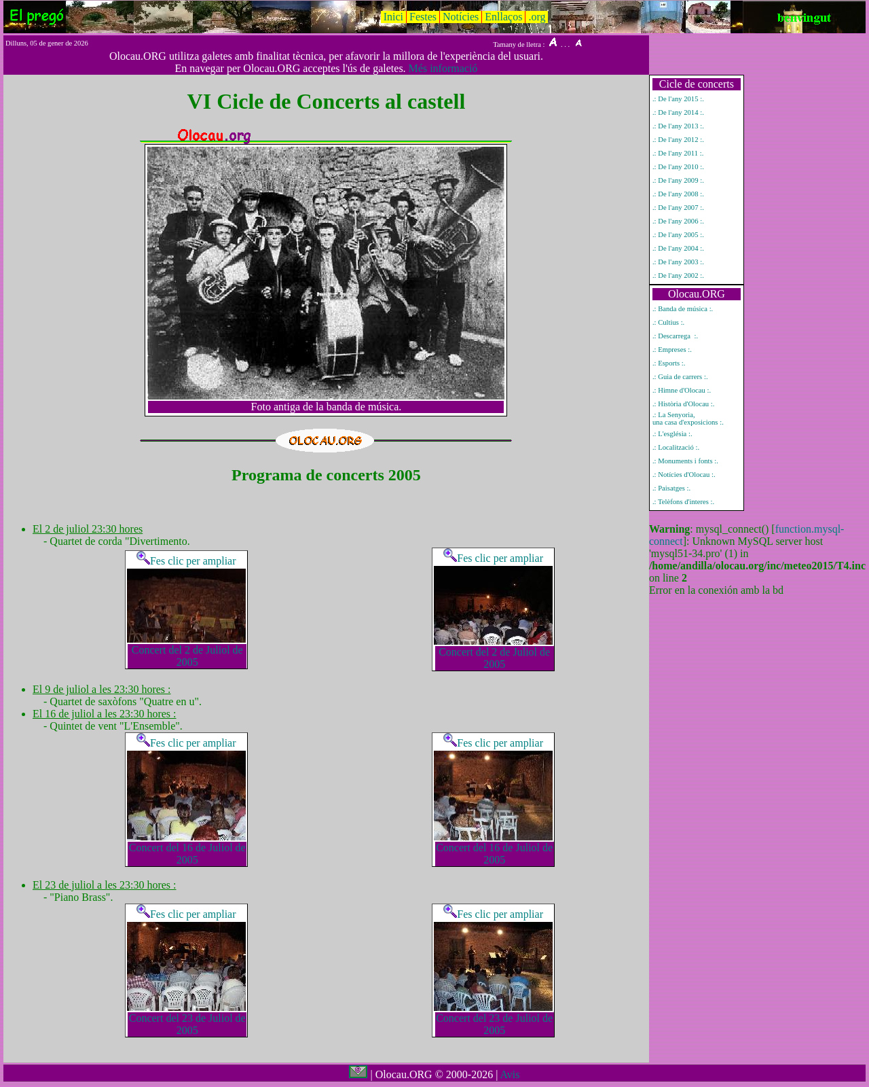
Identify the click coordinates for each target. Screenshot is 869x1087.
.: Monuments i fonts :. (685, 461)
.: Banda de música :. (682, 309)
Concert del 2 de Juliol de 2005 (187, 656)
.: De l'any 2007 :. (678, 207)
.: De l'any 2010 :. (678, 167)
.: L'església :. (672, 434)
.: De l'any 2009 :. (678, 180)
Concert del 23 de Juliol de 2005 (187, 1024)
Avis (509, 1074)
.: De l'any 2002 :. (678, 275)
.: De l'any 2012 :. (678, 139)
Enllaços (503, 16)
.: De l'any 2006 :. (678, 221)
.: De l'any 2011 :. (678, 153)
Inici (393, 16)
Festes (423, 16)
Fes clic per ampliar (186, 561)
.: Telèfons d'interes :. (683, 501)
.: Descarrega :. (675, 336)
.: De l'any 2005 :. (678, 234)
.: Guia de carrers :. (680, 376)
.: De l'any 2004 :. (678, 248)
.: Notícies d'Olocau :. (684, 474)
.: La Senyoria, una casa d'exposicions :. (688, 418)
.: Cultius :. (668, 322)
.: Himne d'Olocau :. (681, 390)
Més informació (443, 68)
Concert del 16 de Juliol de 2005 (187, 854)
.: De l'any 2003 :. (678, 262)
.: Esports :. (669, 363)
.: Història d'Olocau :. (683, 404)
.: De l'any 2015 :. (678, 99)
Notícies (460, 16)
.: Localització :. (675, 447)
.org (536, 16)
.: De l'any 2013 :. (678, 126)
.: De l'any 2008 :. (678, 194)
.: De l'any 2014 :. (678, 112)
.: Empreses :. (672, 349)
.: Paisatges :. (671, 488)
